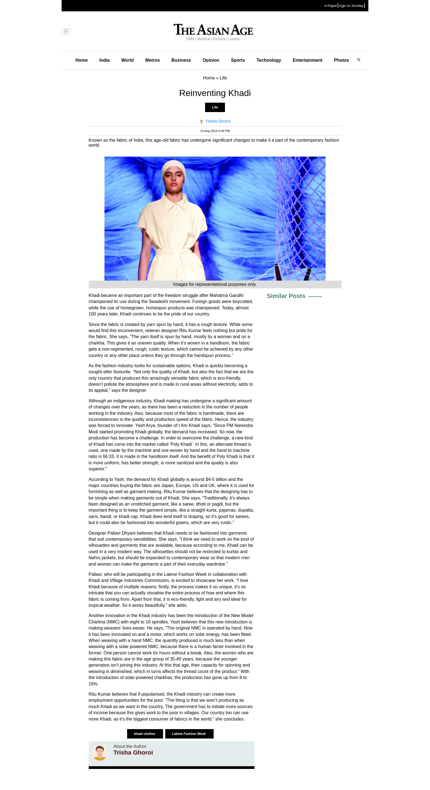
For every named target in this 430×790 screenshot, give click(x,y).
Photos (341, 60)
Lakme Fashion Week (189, 734)
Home (81, 60)
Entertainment (307, 60)
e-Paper (330, 6)
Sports (238, 60)
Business (181, 60)
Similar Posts (286, 295)
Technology (269, 60)
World (127, 60)
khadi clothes (145, 734)
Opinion (211, 60)
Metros (152, 60)
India (104, 60)
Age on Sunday (351, 6)
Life (215, 107)
